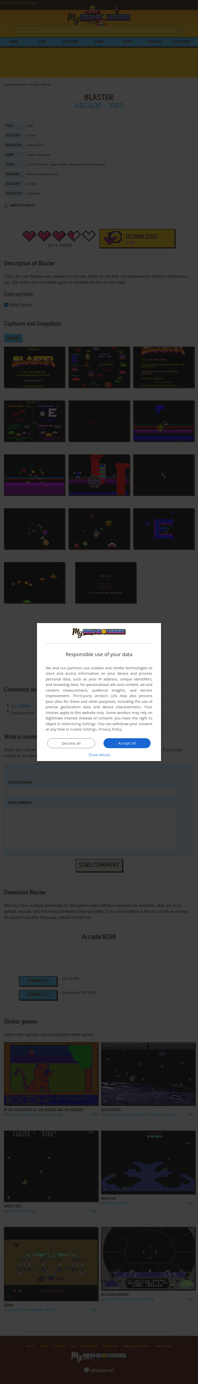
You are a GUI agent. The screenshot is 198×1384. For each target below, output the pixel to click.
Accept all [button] (127, 743)
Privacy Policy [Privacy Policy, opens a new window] (110, 729)
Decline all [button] (71, 743)
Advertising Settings (79, 723)
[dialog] (99, 692)
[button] (99, 754)
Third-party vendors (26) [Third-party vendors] (94, 695)
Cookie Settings (83, 729)
